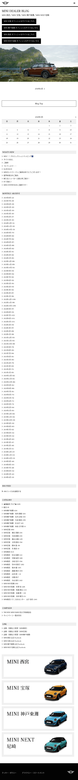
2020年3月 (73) (9, 404)
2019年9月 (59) (9, 423)
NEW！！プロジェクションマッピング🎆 (18, 156)
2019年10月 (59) (9, 420)
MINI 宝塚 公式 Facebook (12, 641)
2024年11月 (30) (9, 226)
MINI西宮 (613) (9, 552)
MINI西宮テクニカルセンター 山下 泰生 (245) (20, 599)
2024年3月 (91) (9, 252)
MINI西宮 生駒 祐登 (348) (13, 558)
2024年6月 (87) (9, 242)
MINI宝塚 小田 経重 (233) (13, 536)
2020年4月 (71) (9, 401)
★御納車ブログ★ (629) (12, 504)
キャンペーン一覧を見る (12, 615)
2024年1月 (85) (9, 258)
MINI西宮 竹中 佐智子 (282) (14, 564)
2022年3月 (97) (9, 328)
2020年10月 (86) (9, 382)
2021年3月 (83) (9, 366)
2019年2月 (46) (9, 445)
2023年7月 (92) (9, 277)
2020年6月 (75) (9, 395)
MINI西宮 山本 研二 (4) (12, 574)
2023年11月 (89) (9, 264)
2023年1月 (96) (9, 296)
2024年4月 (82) (9, 248)
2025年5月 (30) (9, 207)
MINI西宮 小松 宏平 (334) (13, 561)
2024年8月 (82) (9, 236)
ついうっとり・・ (10, 166)
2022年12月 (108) (10, 299)
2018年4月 (39, 89)
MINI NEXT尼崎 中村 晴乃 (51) (15, 596)
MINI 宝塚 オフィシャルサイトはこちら (19, 21)
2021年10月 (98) (9, 344)
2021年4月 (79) (9, 363)
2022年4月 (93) (9, 325)
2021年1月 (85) (9, 372)
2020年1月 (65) (9, 410)
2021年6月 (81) (9, 357)
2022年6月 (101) (9, 318)
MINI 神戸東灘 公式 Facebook (14, 644)
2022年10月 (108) (10, 306)
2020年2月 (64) (9, 407)
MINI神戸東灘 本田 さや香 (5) (15, 526)
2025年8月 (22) (9, 198)
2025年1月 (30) (9, 220)
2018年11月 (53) (9, 455)
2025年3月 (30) (9, 214)
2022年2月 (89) (9, 331)
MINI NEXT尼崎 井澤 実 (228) (14, 587)
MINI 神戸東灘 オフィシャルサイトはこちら (21, 28)
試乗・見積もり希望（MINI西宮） (16, 628)
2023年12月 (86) (9, 261)
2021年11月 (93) (9, 341)
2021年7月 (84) (9, 353)
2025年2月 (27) (9, 217)
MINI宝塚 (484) (9, 530)
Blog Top (39, 103)
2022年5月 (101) (9, 322)
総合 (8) (6, 507)
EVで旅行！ (8, 182)
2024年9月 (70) (9, 233)
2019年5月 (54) (9, 436)
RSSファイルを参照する (12, 491)
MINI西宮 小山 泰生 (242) (13, 580)
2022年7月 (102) (9, 315)
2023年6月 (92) (9, 280)
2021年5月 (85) (9, 360)
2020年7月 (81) (9, 391)
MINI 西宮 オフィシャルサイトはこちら (19, 35)
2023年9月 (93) (9, 271)
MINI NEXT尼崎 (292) (11, 583)
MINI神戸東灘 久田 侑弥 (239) (15, 520)
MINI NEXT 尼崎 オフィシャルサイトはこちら (21, 41)
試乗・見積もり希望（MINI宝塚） (16, 631)
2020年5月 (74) (9, 398)
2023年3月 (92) (9, 290)
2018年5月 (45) (9, 474)
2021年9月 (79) (9, 347)
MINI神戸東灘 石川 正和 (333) (15, 517)
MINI (5, 3)
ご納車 (6, 163)
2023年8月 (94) (9, 274)
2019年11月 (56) (9, 417)
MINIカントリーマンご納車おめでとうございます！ (22, 172)
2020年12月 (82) (9, 376)
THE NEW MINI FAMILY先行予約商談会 (17, 612)
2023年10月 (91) (9, 268)
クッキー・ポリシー (9, 773)
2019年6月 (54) (9, 433)
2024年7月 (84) (9, 239)
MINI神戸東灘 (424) (10, 510)
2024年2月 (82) (9, 255)
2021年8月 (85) (9, 350)
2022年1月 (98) (9, 334)
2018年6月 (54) (9, 471)
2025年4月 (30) (9, 210)
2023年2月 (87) (9, 293)
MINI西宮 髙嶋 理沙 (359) (13, 571)
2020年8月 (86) (9, 388)
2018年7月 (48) (9, 468)
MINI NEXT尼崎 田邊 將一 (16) (15, 593)
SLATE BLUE (8, 169)
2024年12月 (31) (9, 223)
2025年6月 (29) (9, 204)
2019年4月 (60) (9, 439)
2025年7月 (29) (9, 201)
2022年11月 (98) (9, 302)
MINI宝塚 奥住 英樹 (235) (13, 533)
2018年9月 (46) (9, 461)
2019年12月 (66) (9, 414)
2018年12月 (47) (9, 452)
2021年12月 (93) (9, 337)
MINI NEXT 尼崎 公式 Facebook (14, 647)
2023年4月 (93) (9, 287)
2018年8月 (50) (9, 465)
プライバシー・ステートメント (33, 773)
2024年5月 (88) (9, 245)
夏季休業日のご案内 (11, 175)
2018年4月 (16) (9, 477)
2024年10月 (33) (9, 229)
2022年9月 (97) (9, 309)
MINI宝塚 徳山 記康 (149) (13, 539)
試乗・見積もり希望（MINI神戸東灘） (17, 635)
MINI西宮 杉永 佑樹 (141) (13, 555)
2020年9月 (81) (9, 385)
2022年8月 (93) (9, 312)
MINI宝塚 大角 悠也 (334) (13, 542)
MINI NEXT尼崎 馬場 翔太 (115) (15, 590)
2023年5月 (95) (9, 283)
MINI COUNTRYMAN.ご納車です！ (16, 185)
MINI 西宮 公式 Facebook (12, 638)
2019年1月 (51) (9, 449)
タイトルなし (8, 159)
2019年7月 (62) (9, 429)
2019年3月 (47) (9, 442)
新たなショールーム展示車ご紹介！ (17, 179)
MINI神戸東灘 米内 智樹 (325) (15, 514)
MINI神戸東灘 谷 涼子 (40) (14, 523)
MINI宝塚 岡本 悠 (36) (12, 545)
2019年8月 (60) (9, 426)
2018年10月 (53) (9, 458)
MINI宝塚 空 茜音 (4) (11, 549)
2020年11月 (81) (9, 379)
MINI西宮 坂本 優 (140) (12, 568)
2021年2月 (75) (9, 369)
